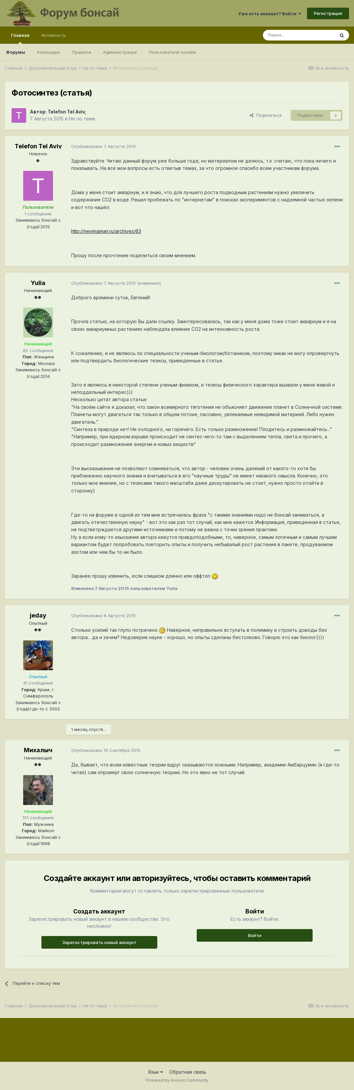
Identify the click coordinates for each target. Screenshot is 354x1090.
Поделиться (265, 115)
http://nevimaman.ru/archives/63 (106, 231)
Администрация (120, 52)
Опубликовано (103, 146)
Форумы (15, 52)
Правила (81, 52)
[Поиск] (298, 35)
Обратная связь (187, 1072)
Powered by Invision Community (177, 1080)
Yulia (38, 282)
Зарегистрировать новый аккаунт (99, 942)
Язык (155, 1072)
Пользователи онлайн (172, 52)
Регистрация (328, 13)
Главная (20, 38)
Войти (254, 935)
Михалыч (38, 750)
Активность (53, 35)
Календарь (48, 52)
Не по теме (82, 118)
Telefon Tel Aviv (66, 111)
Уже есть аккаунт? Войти (269, 13)
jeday (38, 615)
